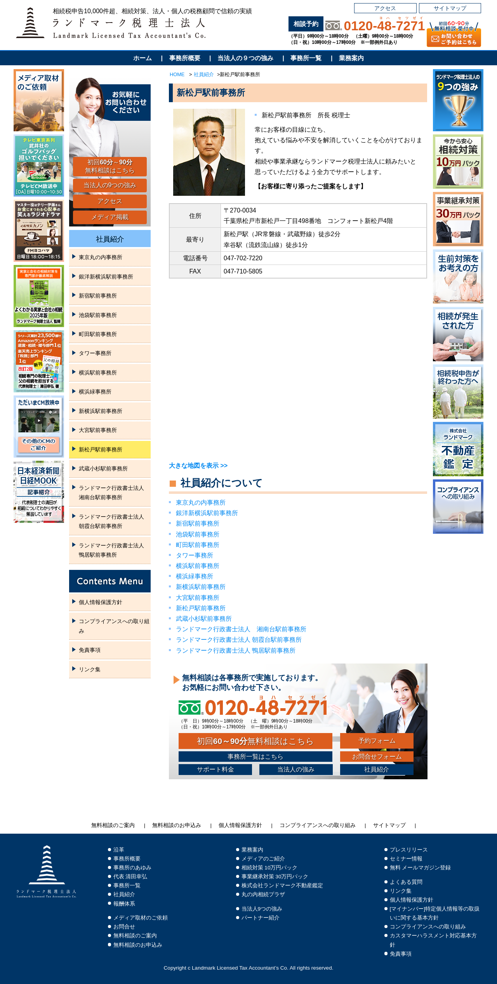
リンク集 (90, 669)
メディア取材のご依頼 (140, 918)
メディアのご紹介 (263, 859)
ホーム (142, 58)
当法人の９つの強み (245, 58)
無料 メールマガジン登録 (420, 868)
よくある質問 (406, 882)
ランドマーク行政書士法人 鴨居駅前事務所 (235, 650)
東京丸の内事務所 (201, 502)
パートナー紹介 (261, 918)
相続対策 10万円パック (270, 868)
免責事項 (90, 650)
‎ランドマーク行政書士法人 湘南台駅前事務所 (241, 629)
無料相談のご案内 (113, 825)
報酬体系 (124, 904)
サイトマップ (450, 8)
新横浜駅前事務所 (201, 586)
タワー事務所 (194, 555)
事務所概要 (184, 58)
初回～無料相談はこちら (110, 166)
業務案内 (351, 58)
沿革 (118, 850)
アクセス (385, 8)
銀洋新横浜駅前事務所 (207, 513)
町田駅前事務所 (197, 545)
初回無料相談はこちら (255, 741)
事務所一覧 (305, 58)
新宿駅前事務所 (197, 523)
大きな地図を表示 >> (198, 465)
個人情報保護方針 (100, 602)
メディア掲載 (110, 217)
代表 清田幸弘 (130, 877)
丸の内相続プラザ (263, 894)
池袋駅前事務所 (197, 534)
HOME (177, 74)
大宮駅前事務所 (197, 597)
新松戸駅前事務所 (201, 608)
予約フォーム (377, 740)
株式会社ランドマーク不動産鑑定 (282, 885)
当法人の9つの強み (110, 185)
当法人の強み (296, 769)
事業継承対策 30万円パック (275, 877)
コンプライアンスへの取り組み (114, 626)
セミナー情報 (406, 859)
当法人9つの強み (262, 909)
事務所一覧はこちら (255, 756)
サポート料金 (215, 769)
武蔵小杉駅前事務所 (204, 618)
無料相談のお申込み (176, 825)
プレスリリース (409, 850)
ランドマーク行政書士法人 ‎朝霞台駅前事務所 (239, 639)
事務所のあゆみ (132, 868)
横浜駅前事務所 (197, 566)
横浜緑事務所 (194, 576)
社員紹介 (204, 74)
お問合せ (124, 927)
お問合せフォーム (377, 756)
